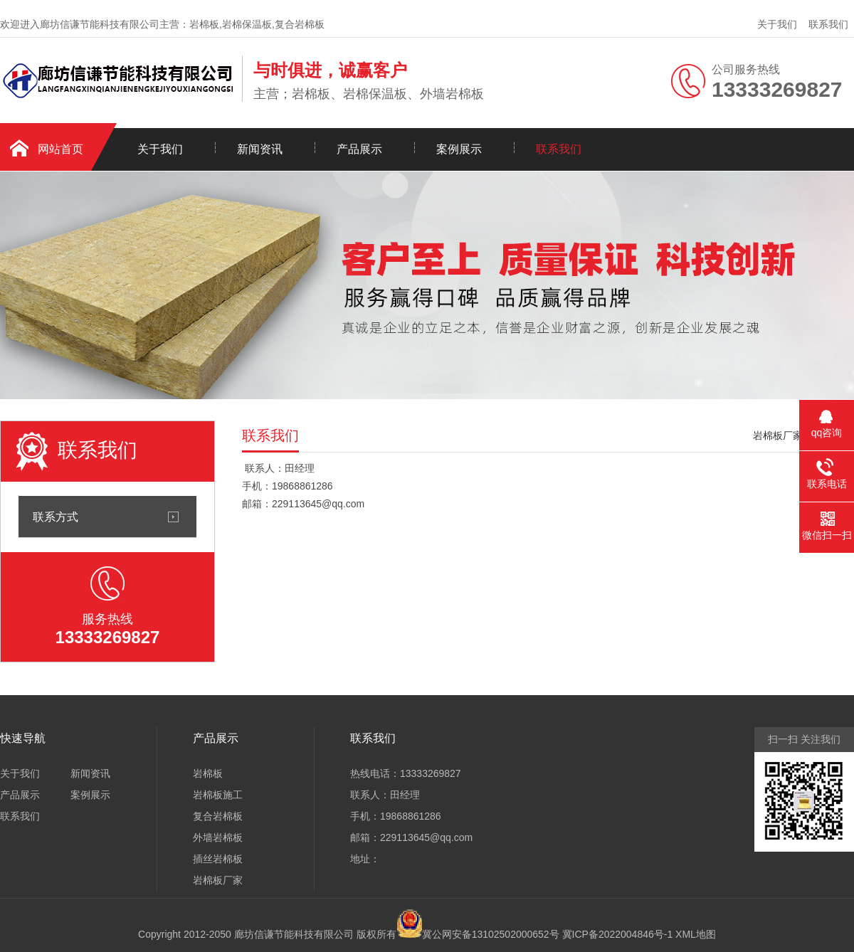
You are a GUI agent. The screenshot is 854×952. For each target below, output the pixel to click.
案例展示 (459, 149)
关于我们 (777, 24)
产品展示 (359, 149)
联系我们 (828, 24)
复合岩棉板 (218, 816)
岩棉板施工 (218, 794)
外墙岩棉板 (218, 837)
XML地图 (695, 934)
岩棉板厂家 (778, 435)
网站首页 (60, 149)
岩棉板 (208, 773)
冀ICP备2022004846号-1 (617, 934)
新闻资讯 (260, 149)
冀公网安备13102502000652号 (490, 934)
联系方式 (55, 516)
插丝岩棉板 (218, 858)
